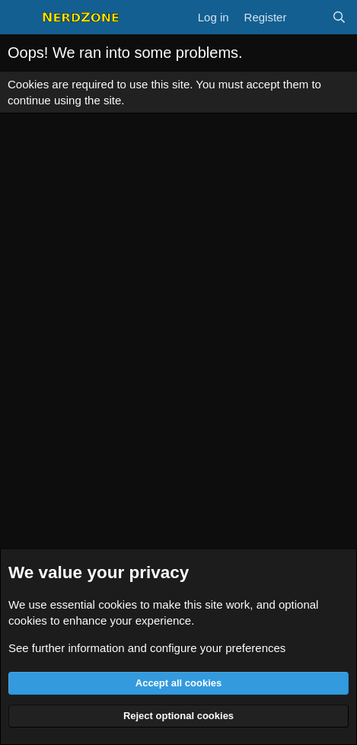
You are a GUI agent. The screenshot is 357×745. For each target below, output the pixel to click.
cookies (117, 604)
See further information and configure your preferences (146, 647)
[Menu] (21, 17)
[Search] (339, 17)
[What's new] (309, 17)
